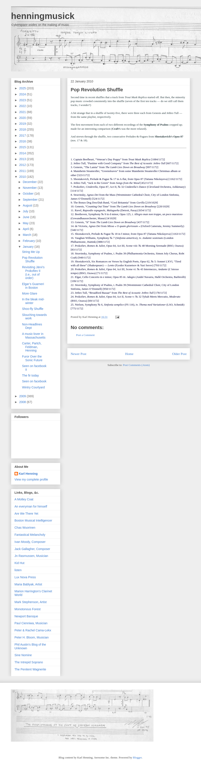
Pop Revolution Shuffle (97, 89)
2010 (23, 176)
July (26, 211)
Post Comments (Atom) (136, 365)
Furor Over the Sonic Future (32, 358)
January (28, 246)
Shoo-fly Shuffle (32, 308)
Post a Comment (85, 335)
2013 (23, 159)
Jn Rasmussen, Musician (31, 556)
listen (18, 570)
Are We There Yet (26, 513)
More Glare (29, 293)
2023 (23, 100)
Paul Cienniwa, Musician (31, 623)
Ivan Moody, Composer (30, 542)
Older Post (179, 354)
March (27, 234)
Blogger (137, 757)
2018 (23, 129)
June (26, 217)
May (26, 223)
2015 (23, 147)
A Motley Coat (23, 499)
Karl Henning (28, 473)
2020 (23, 118)
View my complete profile (31, 479)
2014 (23, 153)
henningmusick (42, 16)
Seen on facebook (34, 381)
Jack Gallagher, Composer (32, 549)
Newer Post (78, 354)
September (30, 199)
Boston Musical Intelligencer (33, 520)
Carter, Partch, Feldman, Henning (31, 347)
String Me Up (31, 252)
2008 (23, 402)
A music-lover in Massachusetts (33, 335)
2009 (23, 396)
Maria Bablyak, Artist (28, 584)
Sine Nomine (23, 655)
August (28, 205)
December (30, 182)
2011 (23, 171)
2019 (23, 123)
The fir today (30, 375)
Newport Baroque (26, 616)
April (26, 229)
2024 (23, 94)
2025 (23, 88)
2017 (23, 135)
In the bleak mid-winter (33, 301)
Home (129, 354)
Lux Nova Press (25, 577)
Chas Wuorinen (24, 527)
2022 (23, 106)
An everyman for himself (30, 506)
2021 (23, 112)
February (29, 241)
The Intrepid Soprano (28, 662)
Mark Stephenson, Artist (30, 602)
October (28, 193)
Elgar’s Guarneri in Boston (33, 285)
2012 (23, 165)
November (30, 187)
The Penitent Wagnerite (30, 669)
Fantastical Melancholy (29, 534)
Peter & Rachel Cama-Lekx (32, 630)
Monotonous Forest (27, 609)
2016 (23, 141)
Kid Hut (19, 563)
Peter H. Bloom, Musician (31, 637)
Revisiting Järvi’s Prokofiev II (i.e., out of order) (33, 272)
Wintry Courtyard (33, 387)
